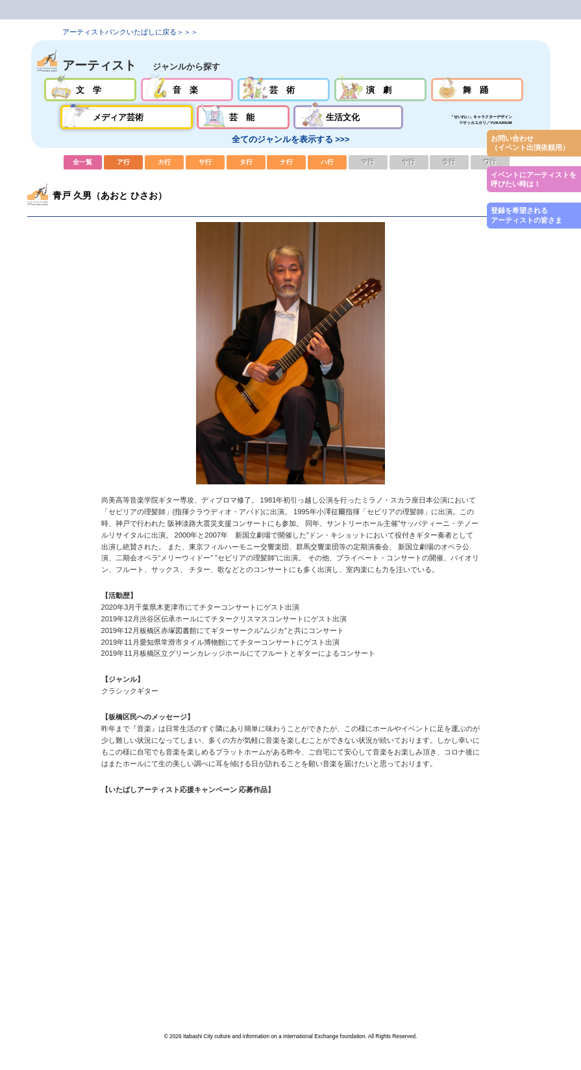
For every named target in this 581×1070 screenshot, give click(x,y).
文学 (90, 89)
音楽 (187, 89)
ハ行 (327, 162)
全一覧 (83, 162)
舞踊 (477, 89)
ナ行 (286, 162)
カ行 (164, 162)
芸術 (284, 89)
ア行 (123, 162)
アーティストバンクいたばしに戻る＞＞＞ (130, 32)
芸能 (243, 117)
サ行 (205, 162)
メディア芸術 (126, 117)
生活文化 (348, 117)
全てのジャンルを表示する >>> (290, 139)
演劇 (380, 89)
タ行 (246, 162)
